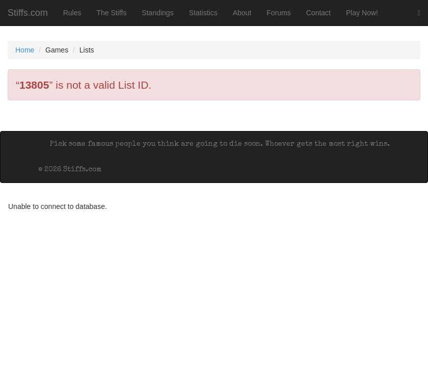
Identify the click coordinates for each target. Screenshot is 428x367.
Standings (157, 13)
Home (24, 50)
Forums (278, 13)
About (242, 13)
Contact (318, 13)
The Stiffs (112, 13)
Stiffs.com (28, 13)
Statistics (203, 13)
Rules (72, 13)
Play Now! (362, 13)
